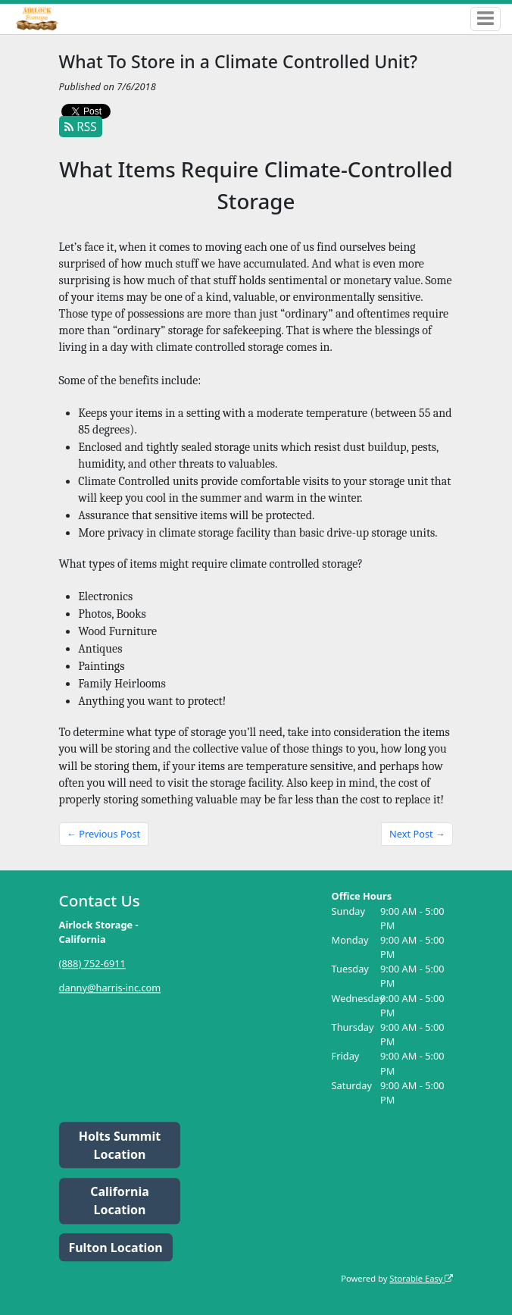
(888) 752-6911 (92, 963)
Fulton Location (115, 1247)
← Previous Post (103, 834)
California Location (119, 1201)
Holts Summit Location (120, 1145)
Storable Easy (421, 1278)
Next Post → (417, 834)
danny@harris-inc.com (110, 987)
